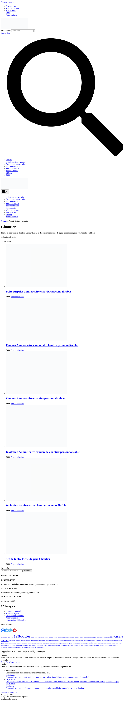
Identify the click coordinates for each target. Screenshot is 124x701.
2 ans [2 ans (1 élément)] (2, 637)
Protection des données (15, 616)
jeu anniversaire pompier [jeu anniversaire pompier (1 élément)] (29, 645)
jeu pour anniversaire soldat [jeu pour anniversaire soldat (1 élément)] (44, 645)
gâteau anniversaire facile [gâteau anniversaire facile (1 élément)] (28, 643)
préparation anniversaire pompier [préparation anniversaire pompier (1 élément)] (25, 647)
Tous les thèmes (12, 171)
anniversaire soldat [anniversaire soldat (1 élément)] (25, 640)
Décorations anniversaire (15, 164)
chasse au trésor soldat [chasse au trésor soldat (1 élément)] (89, 640)
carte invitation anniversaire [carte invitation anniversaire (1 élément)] (62, 640)
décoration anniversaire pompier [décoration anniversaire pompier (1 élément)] (104, 640)
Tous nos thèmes (12, 206)
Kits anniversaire (12, 168)
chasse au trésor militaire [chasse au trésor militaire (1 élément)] (76, 640)
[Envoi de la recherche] (34, 30)
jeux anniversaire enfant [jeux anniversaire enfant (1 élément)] (67, 645)
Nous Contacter (12, 217)
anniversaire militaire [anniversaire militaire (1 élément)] (14, 640)
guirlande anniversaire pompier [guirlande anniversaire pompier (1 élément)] (13, 643)
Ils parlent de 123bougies (15, 620)
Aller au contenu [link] (7, 2)
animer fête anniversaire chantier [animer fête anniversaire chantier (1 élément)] (53, 637)
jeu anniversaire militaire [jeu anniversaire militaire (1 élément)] (16, 645)
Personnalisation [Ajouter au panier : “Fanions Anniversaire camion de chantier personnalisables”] (17, 350)
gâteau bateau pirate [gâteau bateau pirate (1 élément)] (40, 643)
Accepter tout (15, 662)
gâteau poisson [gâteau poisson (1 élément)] (106, 643)
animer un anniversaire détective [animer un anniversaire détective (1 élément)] (70, 637)
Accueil (9, 160)
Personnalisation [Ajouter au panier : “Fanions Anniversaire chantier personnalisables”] (17, 404)
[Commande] (14, 241)
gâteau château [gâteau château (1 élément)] (73, 643)
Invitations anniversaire (15, 197)
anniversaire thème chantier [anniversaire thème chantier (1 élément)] (38, 640)
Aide (8, 13)
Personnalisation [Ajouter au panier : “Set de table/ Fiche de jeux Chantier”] (17, 564)
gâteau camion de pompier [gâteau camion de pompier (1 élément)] (53, 643)
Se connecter (11, 6)
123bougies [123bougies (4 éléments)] (22, 636)
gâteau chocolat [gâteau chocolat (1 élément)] (64, 643)
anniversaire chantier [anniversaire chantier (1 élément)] (102, 637)
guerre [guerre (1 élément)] (2, 643)
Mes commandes (12, 8)
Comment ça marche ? (14, 611)
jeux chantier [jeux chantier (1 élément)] (77, 645)
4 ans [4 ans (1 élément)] (8, 637)
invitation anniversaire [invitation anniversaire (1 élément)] (116, 643)
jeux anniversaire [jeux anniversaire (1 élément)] (55, 645)
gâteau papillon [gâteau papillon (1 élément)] (98, 643)
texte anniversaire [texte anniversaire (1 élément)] (39, 647)
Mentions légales (12, 613)
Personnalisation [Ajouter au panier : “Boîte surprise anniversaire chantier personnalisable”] (17, 297)
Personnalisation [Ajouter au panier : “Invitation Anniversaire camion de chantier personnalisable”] (17, 457)
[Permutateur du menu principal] (5, 192)
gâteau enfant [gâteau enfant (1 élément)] (89, 643)
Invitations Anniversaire (15, 162)
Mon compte (11, 208)
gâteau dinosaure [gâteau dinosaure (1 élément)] (81, 643)
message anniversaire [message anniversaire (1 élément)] (105, 645)
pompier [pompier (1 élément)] (14, 647)
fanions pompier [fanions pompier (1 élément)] (117, 640)
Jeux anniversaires (13, 166)
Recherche (5, 568)
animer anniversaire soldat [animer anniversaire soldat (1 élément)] (37, 637)
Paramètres (5, 662)
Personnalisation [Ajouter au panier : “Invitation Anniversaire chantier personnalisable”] (17, 511)
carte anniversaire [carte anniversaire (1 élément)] (50, 640)
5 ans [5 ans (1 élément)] (12, 637)
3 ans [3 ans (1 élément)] (5, 637)
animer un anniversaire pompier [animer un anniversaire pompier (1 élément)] (88, 637)
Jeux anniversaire (12, 201)
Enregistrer (5, 692)
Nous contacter (12, 15)
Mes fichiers (11, 11)
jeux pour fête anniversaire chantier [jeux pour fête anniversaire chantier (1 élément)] (90, 645)
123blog (9, 173)
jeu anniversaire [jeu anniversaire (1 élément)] (5, 645)
